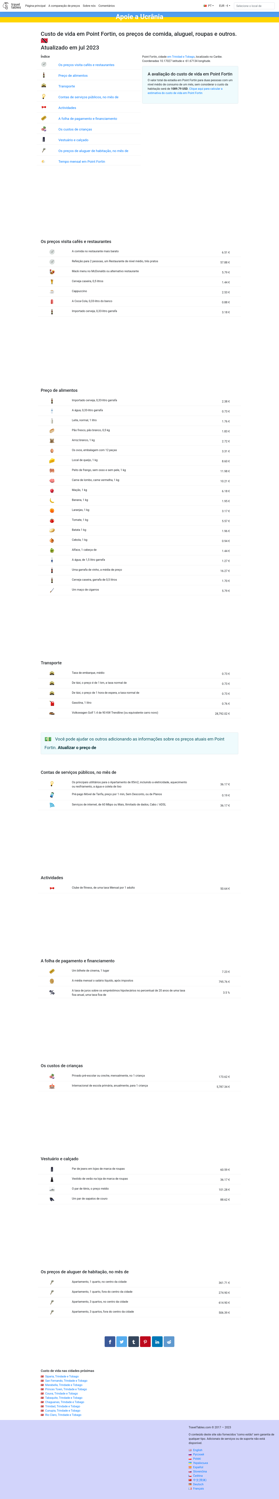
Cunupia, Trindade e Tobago (62, 1410)
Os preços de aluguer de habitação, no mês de (93, 151)
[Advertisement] (139, 206)
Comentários (106, 5)
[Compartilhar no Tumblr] (133, 1341)
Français (196, 1488)
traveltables (16, 5)
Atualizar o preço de (77, 747)
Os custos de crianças (75, 129)
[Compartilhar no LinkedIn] (157, 1341)
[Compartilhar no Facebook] (110, 1341)
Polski (195, 1458)
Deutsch (196, 1484)
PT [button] (208, 5)
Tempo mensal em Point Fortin (81, 161)
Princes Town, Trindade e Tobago (66, 1389)
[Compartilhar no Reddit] (169, 1341)
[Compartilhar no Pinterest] (145, 1341)
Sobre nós (89, 5)
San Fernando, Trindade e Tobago (66, 1380)
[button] (225, 5)
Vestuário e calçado (73, 140)
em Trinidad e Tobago (181, 56)
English (195, 1450)
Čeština (196, 1475)
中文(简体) (197, 1480)
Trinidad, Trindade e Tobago (62, 1406)
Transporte (66, 86)
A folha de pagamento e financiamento (87, 119)
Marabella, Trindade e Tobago (63, 1385)
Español (196, 1467)
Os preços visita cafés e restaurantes (86, 65)
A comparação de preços (64, 5)
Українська (198, 1463)
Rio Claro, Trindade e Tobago (63, 1415)
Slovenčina (198, 1471)
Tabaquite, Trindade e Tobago (64, 1397)
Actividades (67, 108)
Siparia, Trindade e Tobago (62, 1376)
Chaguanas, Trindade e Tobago (64, 1402)
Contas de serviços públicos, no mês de (88, 97)
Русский (196, 1454)
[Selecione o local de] (254, 5)
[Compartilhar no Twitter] (121, 1341)
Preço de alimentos (73, 76)
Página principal (35, 5)
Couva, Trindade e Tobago (61, 1393)
